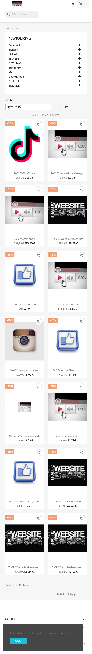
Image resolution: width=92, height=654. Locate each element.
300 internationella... (67, 435)
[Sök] (22, 14)
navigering (20, 38)
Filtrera (63, 107)
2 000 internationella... (67, 304)
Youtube (14, 59)
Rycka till (14, 81)
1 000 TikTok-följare (24, 173)
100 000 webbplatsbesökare (67, 238)
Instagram (15, 67)
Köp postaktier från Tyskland (24, 501)
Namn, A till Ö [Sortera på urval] (28, 107)
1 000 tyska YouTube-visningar (67, 173)
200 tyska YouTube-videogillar (24, 435)
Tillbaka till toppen (70, 594)
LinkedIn (14, 54)
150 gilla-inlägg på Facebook (24, 304)
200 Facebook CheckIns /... (67, 370)
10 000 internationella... (24, 238)
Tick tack (14, 85)
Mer (11, 72)
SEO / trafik (16, 63)
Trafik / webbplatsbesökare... (68, 501)
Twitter (13, 50)
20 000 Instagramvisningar (24, 370)
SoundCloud (16, 76)
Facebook (15, 45)
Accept (19, 640)
